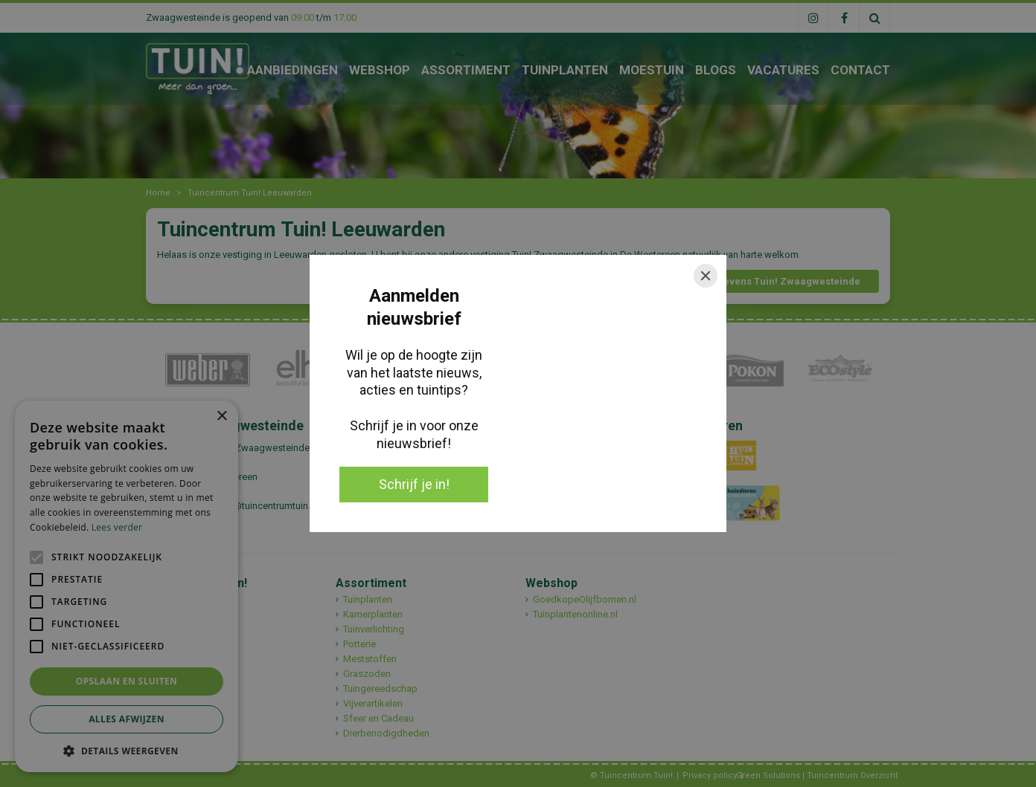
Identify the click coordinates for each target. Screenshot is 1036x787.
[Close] (705, 276)
